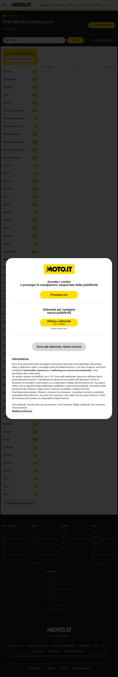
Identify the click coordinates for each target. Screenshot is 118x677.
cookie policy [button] (34, 373)
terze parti (59, 376)
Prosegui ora (59, 294)
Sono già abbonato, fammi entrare (59, 346)
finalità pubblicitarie (44, 386)
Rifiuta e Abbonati (59, 322)
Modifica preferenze (22, 411)
